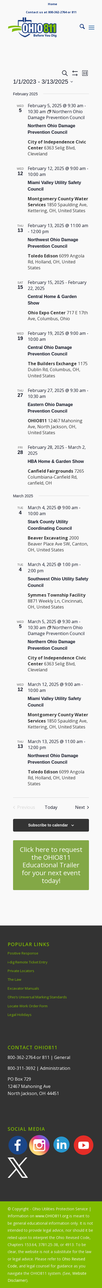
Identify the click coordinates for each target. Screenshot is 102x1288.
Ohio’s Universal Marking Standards (37, 997)
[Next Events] (82, 807)
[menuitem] (52, 4)
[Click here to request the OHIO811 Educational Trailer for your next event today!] (51, 865)
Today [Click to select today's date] (51, 807)
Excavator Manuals (23, 988)
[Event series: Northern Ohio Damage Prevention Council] (56, 114)
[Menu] (91, 27)
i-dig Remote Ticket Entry (28, 962)
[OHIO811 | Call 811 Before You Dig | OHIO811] (42, 27)
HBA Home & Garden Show (56, 461)
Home (52, 4)
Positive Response (23, 953)
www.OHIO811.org (51, 1215)
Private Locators (21, 970)
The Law (14, 979)
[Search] (79, 27)
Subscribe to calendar (48, 825)
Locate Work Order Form (28, 1005)
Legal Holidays (20, 1014)
